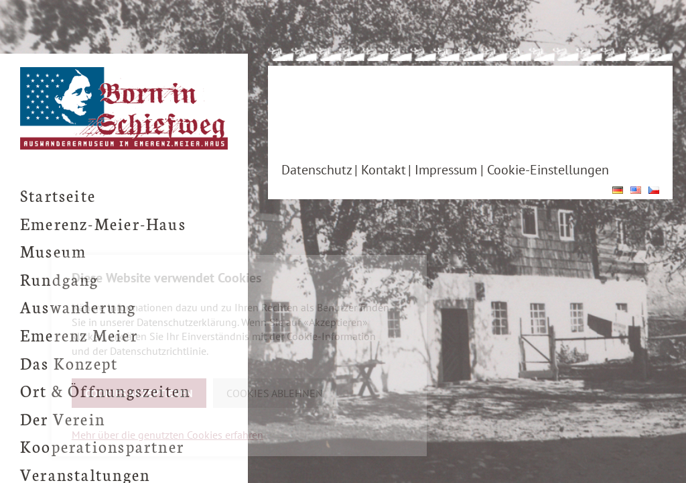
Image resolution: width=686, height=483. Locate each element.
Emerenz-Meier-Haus (103, 223)
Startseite (58, 195)
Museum (53, 250)
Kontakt (383, 169)
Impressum (446, 169)
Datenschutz (316, 169)
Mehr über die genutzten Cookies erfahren (167, 434)
